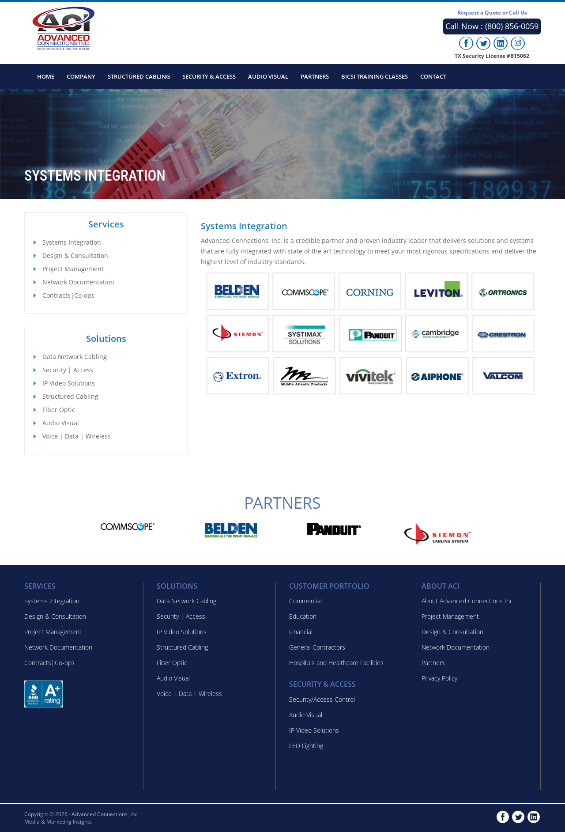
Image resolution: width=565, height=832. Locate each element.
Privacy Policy (439, 678)
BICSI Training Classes (374, 76)
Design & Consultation (75, 255)
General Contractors (317, 647)
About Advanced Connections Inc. (468, 601)
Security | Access (67, 370)
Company (81, 76)
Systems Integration (71, 242)
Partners (315, 76)
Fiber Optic (58, 409)
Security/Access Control (322, 699)
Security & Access (209, 76)
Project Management (73, 269)
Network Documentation (78, 282)
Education (302, 616)
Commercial (305, 601)
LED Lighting (306, 745)
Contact (433, 76)
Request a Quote (492, 12)
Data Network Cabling (74, 356)
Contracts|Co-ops (68, 295)
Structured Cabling (139, 76)
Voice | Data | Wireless (76, 436)
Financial (301, 632)
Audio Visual (268, 76)
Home (45, 76)
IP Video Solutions (68, 383)
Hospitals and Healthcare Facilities (336, 662)
